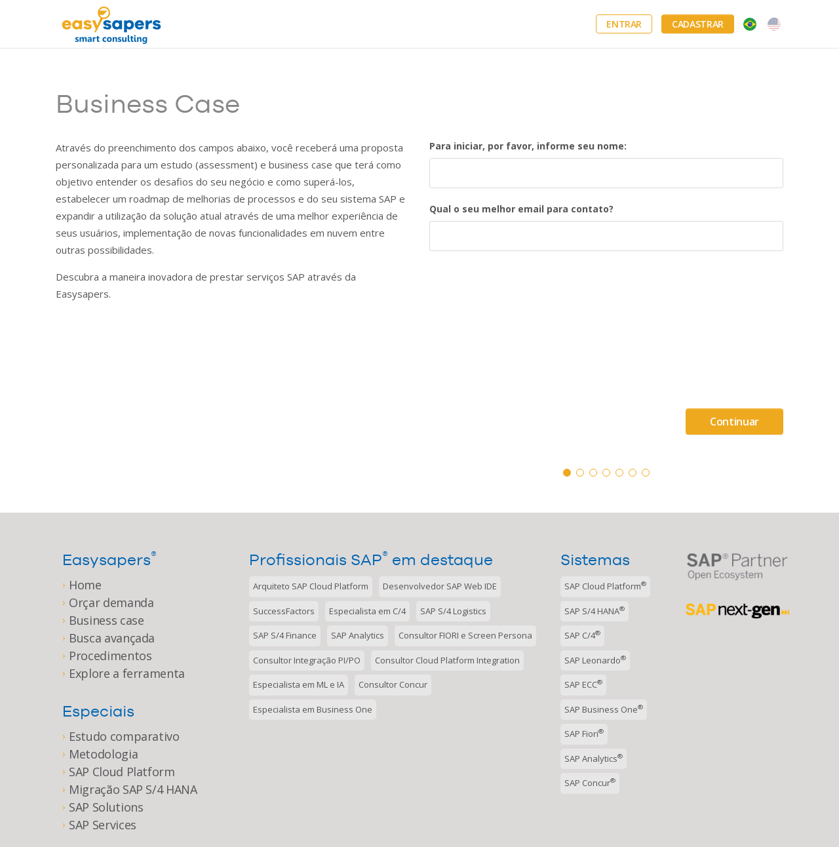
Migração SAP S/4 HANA (133, 789)
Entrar (624, 24)
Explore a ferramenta (127, 673)
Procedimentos (110, 655)
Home (85, 585)
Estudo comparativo (124, 736)
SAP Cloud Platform (122, 771)
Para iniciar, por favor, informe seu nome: (528, 146)
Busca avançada (112, 638)
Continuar (734, 421)
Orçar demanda (111, 602)
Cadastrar (698, 24)
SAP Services (102, 825)
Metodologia (103, 754)
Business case (106, 620)
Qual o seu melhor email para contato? (521, 209)
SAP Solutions (106, 807)
